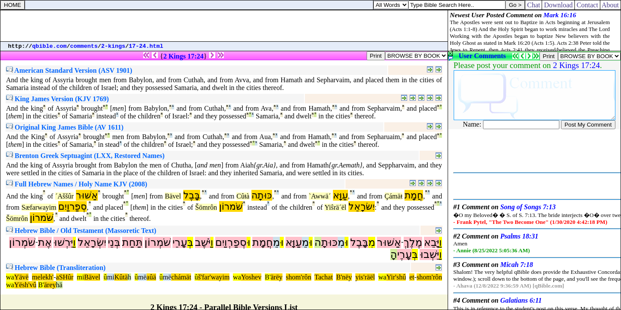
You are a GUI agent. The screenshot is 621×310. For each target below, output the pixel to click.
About (610, 5)
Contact (587, 5)
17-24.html (146, 46)
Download (558, 5)
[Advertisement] (224, 26)
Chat (533, 5)
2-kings (113, 46)
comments (84, 46)
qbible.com (49, 46)
